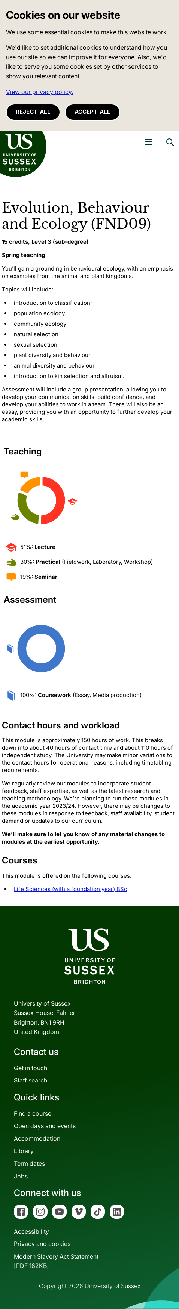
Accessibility (31, 1231)
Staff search (30, 1080)
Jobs (21, 1176)
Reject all (33, 111)
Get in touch (30, 1068)
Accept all (92, 111)
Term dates (29, 1163)
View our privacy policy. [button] (39, 92)
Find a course (32, 1113)
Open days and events (45, 1126)
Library (24, 1151)
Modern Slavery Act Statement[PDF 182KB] (56, 1261)
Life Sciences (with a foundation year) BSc (70, 889)
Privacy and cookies (42, 1243)
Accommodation (37, 1138)
